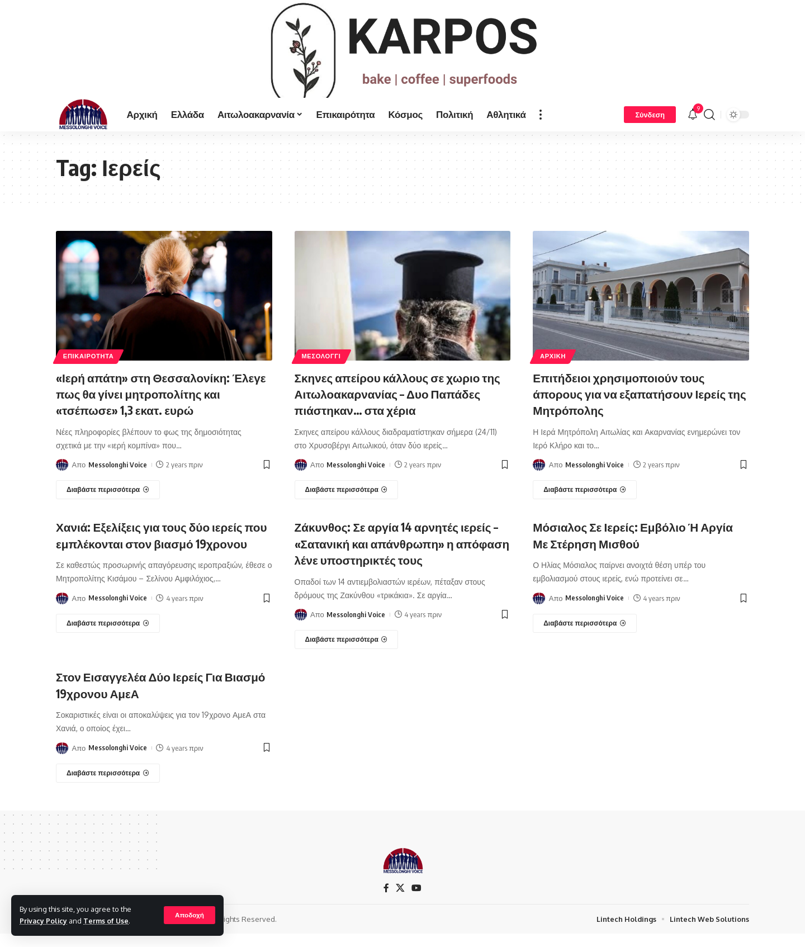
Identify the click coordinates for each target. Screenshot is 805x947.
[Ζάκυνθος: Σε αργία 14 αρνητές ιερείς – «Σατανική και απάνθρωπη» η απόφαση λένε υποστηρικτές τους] (347, 653)
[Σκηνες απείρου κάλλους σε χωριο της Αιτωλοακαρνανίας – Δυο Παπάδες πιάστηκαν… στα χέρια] (347, 505)
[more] (540, 131)
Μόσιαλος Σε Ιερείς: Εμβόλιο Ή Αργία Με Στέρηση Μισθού (640, 550)
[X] (400, 900)
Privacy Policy (44, 920)
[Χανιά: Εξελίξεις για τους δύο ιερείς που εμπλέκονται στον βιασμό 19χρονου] (108, 653)
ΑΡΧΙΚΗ (554, 372)
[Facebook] (386, 900)
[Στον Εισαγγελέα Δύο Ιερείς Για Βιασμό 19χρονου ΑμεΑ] (108, 786)
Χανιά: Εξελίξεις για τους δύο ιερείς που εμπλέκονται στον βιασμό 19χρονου (156, 558)
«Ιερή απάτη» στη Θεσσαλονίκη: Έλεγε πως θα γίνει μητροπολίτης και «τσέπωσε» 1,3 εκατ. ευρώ (163, 409)
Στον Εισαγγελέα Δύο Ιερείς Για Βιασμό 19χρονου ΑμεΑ (145, 698)
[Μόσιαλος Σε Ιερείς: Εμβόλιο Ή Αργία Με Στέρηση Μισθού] (585, 637)
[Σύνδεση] (650, 130)
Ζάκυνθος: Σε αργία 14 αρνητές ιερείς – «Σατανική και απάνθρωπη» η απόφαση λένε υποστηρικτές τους (400, 558)
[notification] (692, 131)
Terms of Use (108, 920)
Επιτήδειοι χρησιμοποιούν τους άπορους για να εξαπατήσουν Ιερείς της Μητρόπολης (636, 409)
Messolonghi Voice (117, 480)
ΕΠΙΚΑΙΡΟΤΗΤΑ (90, 372)
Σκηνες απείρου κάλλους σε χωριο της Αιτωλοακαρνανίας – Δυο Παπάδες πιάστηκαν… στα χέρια (394, 409)
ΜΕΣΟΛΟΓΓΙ (322, 372)
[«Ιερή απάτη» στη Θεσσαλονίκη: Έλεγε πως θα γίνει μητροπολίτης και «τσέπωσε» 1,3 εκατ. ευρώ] (108, 505)
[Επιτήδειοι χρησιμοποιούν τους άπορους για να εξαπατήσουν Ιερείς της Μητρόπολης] (585, 505)
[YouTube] (416, 900)
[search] (709, 131)
